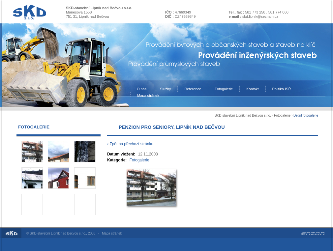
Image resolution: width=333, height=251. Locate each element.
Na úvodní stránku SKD (29, 12)
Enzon (313, 233)
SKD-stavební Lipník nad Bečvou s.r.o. (243, 115)
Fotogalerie (282, 115)
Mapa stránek (112, 233)
